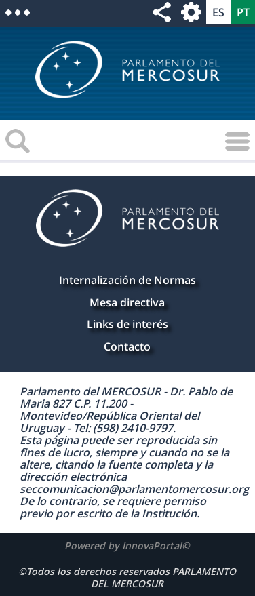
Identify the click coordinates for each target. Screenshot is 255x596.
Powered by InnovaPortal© (127, 545)
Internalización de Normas (127, 280)
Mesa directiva (127, 302)
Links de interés (127, 324)
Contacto (127, 346)
